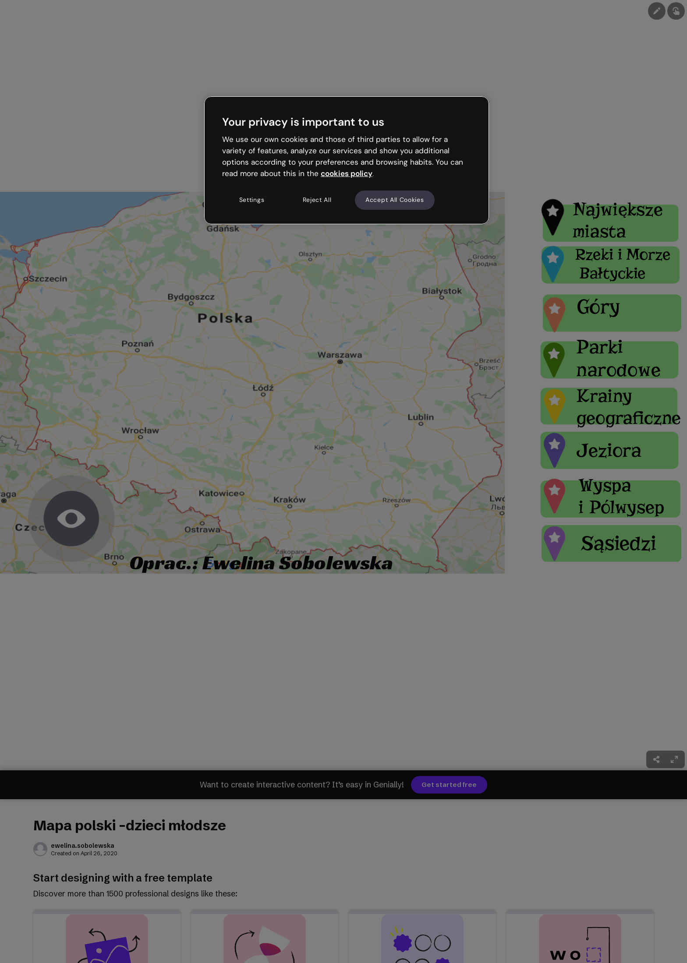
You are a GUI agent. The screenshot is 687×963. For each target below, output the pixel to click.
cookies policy (346, 173)
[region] (346, 160)
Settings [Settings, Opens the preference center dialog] (252, 200)
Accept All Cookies (394, 200)
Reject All (317, 200)
